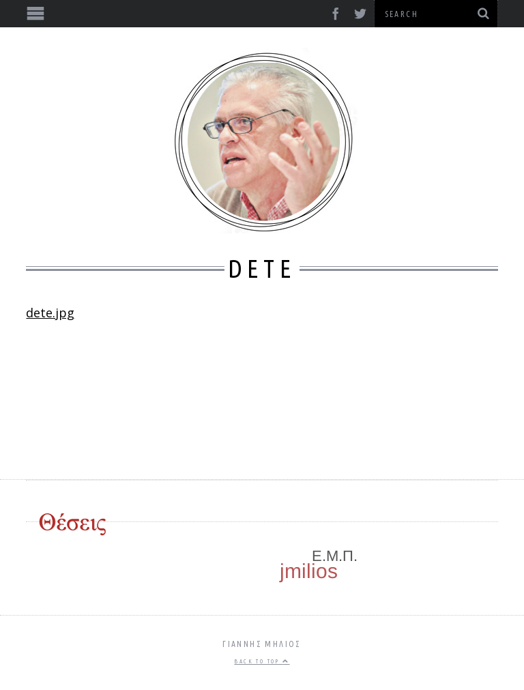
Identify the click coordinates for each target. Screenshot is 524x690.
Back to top (261, 661)
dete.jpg (50, 312)
